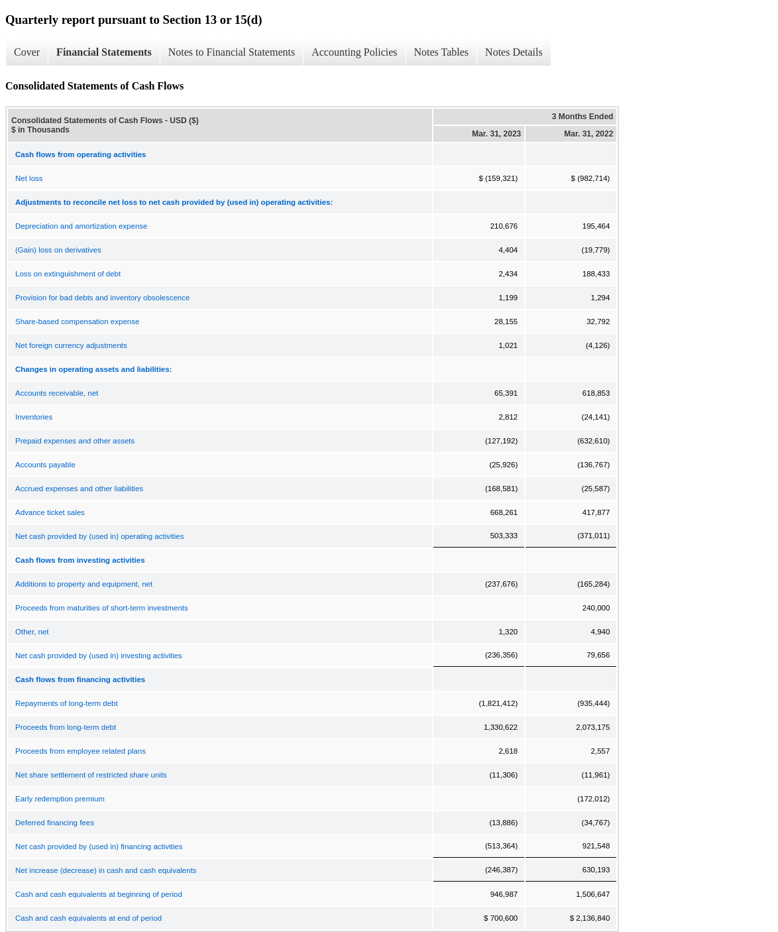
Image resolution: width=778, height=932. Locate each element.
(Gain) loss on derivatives (58, 250)
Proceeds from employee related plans (80, 751)
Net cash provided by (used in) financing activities (99, 846)
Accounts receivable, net (56, 393)
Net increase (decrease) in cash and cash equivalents (106, 870)
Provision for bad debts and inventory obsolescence (102, 298)
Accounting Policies (354, 52)
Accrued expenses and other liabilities (79, 489)
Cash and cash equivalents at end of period (88, 918)
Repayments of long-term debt (66, 703)
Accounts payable (45, 465)
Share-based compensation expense (77, 321)
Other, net (32, 632)
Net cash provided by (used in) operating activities (99, 536)
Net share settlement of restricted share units (91, 775)
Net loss (29, 178)
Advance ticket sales (50, 512)
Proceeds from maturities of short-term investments (101, 608)
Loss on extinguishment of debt (68, 274)
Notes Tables (441, 52)
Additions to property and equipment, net (83, 584)
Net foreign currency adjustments (71, 345)
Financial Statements (104, 52)
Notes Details (514, 52)
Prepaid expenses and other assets (75, 441)
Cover (27, 52)
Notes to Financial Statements (232, 52)
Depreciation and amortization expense (81, 226)
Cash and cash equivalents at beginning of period (98, 894)
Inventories (33, 417)
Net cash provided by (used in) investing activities (98, 656)
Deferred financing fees (54, 823)
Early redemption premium (60, 799)
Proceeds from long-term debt (65, 727)
